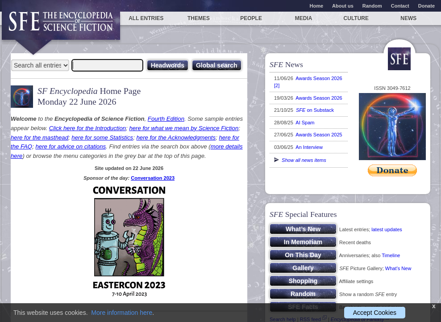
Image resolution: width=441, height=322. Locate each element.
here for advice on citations (70, 146)
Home (317, 5)
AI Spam (304, 122)
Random (372, 5)
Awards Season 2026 (318, 98)
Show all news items (300, 160)
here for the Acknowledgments (176, 137)
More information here (121, 312)
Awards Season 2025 (318, 134)
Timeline (391, 255)
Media (303, 18)
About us (343, 5)
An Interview (309, 147)
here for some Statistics (102, 137)
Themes (198, 18)
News (408, 18)
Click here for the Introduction (87, 128)
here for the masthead (39, 137)
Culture (356, 18)
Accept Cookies (374, 312)
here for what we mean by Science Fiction (183, 128)
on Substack (315, 110)
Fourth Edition (166, 118)
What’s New (398, 268)
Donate (426, 5)
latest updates (386, 229)
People (251, 18)
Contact (400, 5)
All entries (146, 18)
